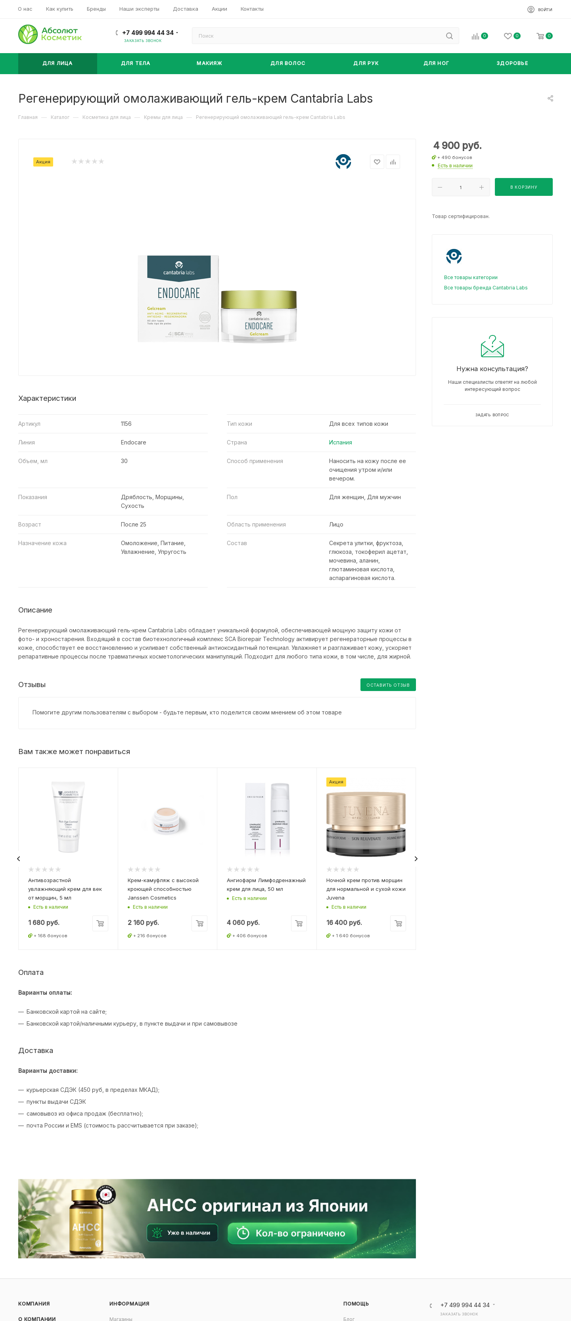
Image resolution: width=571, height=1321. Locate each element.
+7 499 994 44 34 (148, 32)
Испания (340, 442)
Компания (34, 1304)
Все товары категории (471, 277)
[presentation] (18, 859)
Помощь (356, 1304)
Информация (129, 1304)
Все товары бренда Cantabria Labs (486, 288)
